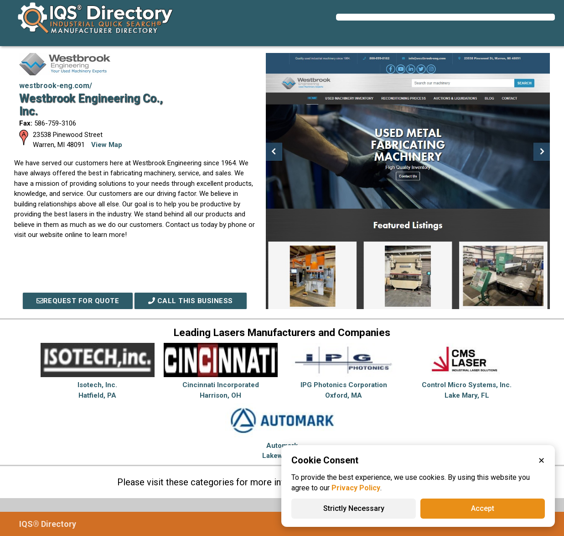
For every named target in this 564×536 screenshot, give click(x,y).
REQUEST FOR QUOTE (77, 301)
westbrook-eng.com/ (55, 85)
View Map (106, 145)
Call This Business (190, 301)
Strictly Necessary (353, 508)
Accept (482, 508)
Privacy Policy (355, 487)
